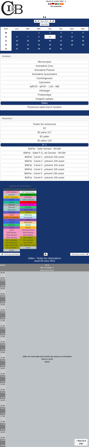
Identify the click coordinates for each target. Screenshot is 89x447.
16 (50, 41)
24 (61, 45)
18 (72, 41)
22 (39, 45)
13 (17, 41)
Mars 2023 (44, 21)
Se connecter (56, 6)
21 (28, 45)
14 (28, 41)
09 (6, 33)
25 (72, 45)
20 (17, 45)
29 (39, 49)
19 (83, 41)
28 (28, 49)
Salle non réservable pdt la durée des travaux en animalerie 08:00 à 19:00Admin (47, 359)
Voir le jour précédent (10, 254)
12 (83, 37)
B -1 (47, 265)
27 (17, 49)
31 (61, 49)
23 (50, 45)
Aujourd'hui (44, 24)
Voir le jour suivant (79, 254)
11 (72, 37)
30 (50, 49)
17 (61, 41)
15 (39, 41)
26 (83, 45)
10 (6, 37)
